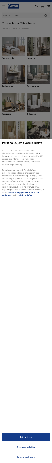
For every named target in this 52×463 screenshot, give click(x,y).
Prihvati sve (26, 437)
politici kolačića (25, 195)
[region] (26, 301)
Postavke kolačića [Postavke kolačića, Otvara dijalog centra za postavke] (26, 447)
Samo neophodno (26, 457)
